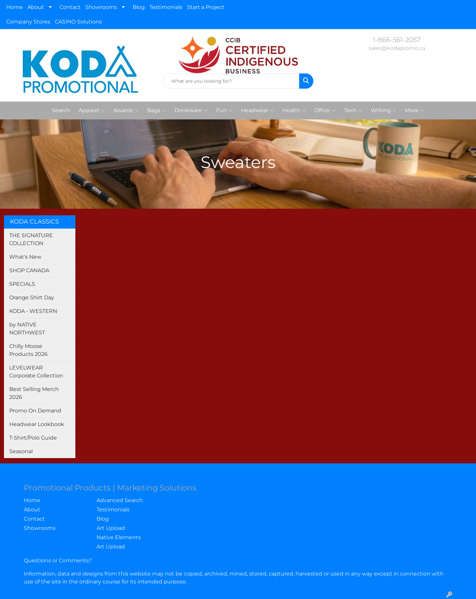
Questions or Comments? (58, 560)
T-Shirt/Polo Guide (33, 438)
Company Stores (28, 22)
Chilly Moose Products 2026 (28, 350)
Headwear (257, 110)
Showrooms (101, 7)
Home (14, 7)
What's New (25, 257)
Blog (139, 7)
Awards (126, 110)
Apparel (92, 110)
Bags (156, 110)
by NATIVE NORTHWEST (27, 328)
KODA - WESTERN (33, 311)
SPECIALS (22, 284)
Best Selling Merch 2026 (34, 393)
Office (325, 110)
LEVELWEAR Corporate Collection (36, 371)
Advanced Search (120, 500)
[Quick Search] (231, 81)
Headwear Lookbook (36, 424)
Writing (383, 110)
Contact (70, 7)
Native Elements (119, 537)
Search (61, 110)
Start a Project (205, 7)
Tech (353, 110)
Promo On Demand (35, 410)
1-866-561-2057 (397, 40)
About (35, 7)
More (414, 110)
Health (294, 110)
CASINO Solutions (78, 22)
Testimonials (165, 7)
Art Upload (111, 528)
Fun (224, 110)
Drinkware (191, 110)
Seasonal (21, 451)
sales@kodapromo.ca (397, 48)
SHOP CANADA (29, 270)
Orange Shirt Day (31, 297)
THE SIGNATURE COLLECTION (31, 239)
